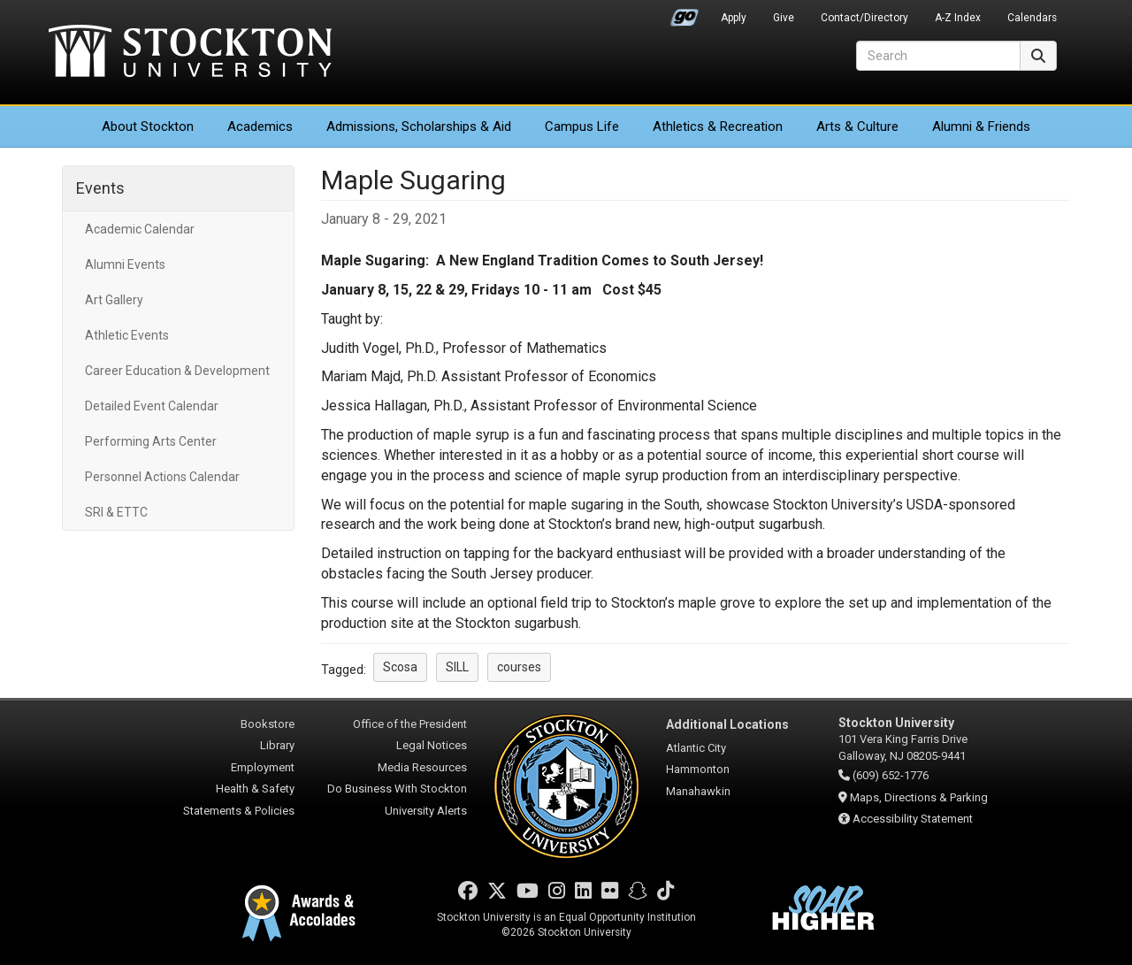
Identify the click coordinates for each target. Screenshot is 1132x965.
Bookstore (267, 724)
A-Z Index (958, 17)
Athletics (718, 126)
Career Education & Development (177, 371)
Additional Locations (727, 724)
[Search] (938, 56)
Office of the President (410, 724)
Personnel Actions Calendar (162, 477)
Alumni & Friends (981, 126)
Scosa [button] (400, 667)
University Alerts (426, 810)
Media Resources (422, 767)
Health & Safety (255, 788)
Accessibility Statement (913, 818)
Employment (262, 767)
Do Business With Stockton (397, 788)
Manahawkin (698, 791)
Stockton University (190, 53)
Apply (733, 17)
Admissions (418, 126)
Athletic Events (127, 335)
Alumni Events (125, 264)
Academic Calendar (140, 229)
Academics (260, 126)
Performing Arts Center (151, 441)
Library (277, 745)
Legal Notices (431, 745)
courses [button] (519, 667)
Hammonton (698, 769)
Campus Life (582, 126)
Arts (857, 126)
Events (100, 188)
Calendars (1032, 17)
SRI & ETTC (116, 512)
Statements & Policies (238, 810)
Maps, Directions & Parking (919, 797)
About (148, 126)
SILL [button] (457, 667)
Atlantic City (696, 747)
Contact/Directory (864, 17)
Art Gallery (114, 300)
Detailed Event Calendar (151, 406)
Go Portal (684, 13)
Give (783, 17)
